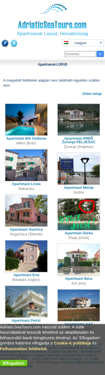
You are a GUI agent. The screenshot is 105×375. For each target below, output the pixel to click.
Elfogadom (14, 363)
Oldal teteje (92, 94)
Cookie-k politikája (72, 343)
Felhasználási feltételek (23, 348)
